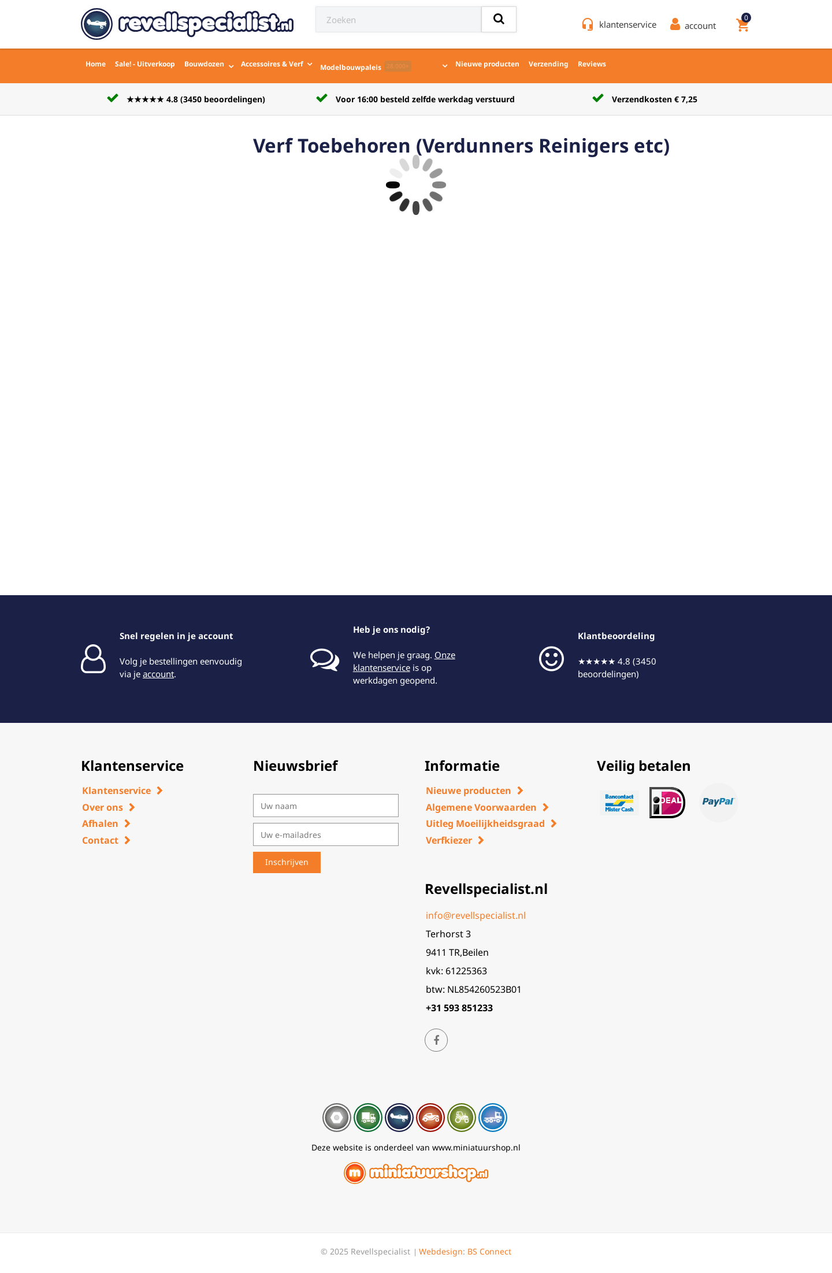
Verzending (549, 64)
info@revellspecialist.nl (476, 915)
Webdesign (441, 1251)
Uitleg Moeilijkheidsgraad (485, 823)
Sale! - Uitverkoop (145, 64)
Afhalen (100, 823)
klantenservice (627, 24)
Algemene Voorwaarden (481, 807)
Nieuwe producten (487, 64)
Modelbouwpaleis (365, 66)
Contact (100, 840)
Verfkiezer (449, 840)
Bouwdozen (204, 64)
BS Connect (489, 1251)
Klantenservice (116, 790)
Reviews (592, 64)
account (158, 674)
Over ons (102, 807)
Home (96, 64)
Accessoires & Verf (272, 64)
